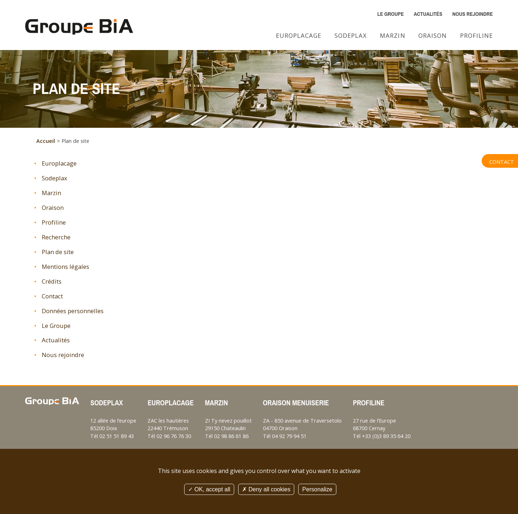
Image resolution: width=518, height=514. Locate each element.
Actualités (428, 14)
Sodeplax (351, 35)
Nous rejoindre (472, 14)
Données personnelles (73, 311)
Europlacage (298, 35)
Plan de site (58, 252)
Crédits (52, 281)
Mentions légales (65, 266)
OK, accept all (209, 489)
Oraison (432, 35)
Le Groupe (390, 14)
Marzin (392, 35)
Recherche (56, 237)
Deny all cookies (266, 489)
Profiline (476, 35)
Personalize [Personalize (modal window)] (317, 489)
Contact (501, 161)
